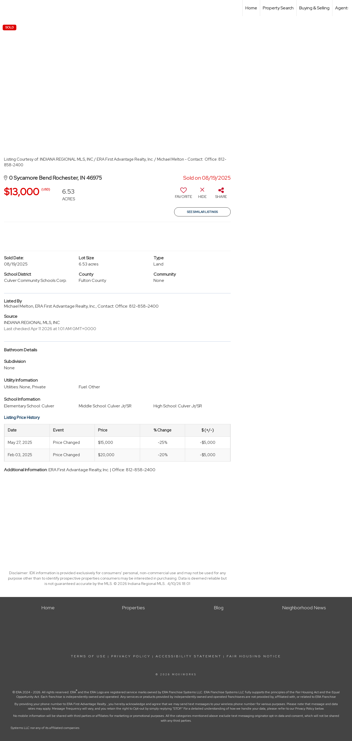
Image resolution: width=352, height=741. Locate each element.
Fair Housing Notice (254, 656)
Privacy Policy (131, 656)
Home (251, 8)
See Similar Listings (202, 212)
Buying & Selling (314, 8)
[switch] (183, 195)
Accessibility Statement (189, 656)
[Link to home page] (7, 8)
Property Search (278, 8)
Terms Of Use (88, 656)
